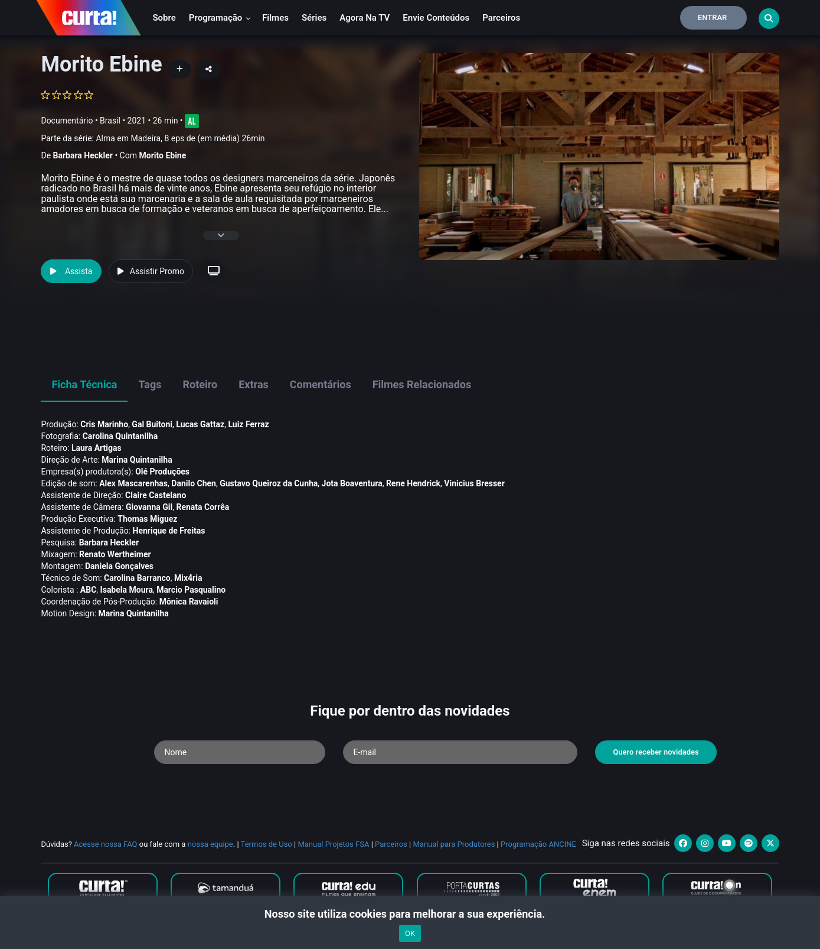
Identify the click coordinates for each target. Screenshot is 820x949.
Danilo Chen (193, 483)
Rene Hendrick (413, 483)
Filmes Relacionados (422, 384)
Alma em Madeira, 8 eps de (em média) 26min (180, 138)
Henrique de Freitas (169, 530)
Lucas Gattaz (200, 424)
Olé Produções (162, 471)
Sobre (163, 17)
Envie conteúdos (436, 17)
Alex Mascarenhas (133, 483)
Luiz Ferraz (248, 424)
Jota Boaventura (352, 483)
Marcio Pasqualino (191, 589)
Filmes (275, 17)
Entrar (712, 17)
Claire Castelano (155, 495)
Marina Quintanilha (137, 459)
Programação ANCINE (538, 844)
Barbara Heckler (83, 155)
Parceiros (501, 17)
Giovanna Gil (149, 507)
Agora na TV (364, 17)
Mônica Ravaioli (188, 601)
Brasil (110, 120)
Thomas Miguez (147, 519)
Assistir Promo (150, 271)
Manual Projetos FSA (333, 844)
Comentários (320, 384)
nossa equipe (210, 844)
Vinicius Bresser (474, 483)
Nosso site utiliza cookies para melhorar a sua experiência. (410, 914)
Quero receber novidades (656, 752)
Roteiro (199, 384)
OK (410, 933)
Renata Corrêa (202, 507)
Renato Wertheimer (115, 554)
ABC (88, 589)
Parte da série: (152, 138)
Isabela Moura (126, 589)
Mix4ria (188, 578)
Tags (149, 384)
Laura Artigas (96, 448)
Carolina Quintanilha (120, 436)
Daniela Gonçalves (119, 566)
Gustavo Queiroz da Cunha (269, 483)
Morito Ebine (162, 155)
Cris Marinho (104, 424)
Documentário (67, 120)
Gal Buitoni (152, 424)
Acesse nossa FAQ (106, 844)
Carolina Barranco (137, 578)
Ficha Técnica (84, 384)
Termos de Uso (266, 844)
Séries (314, 17)
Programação (220, 17)
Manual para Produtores (454, 844)
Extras (254, 384)
